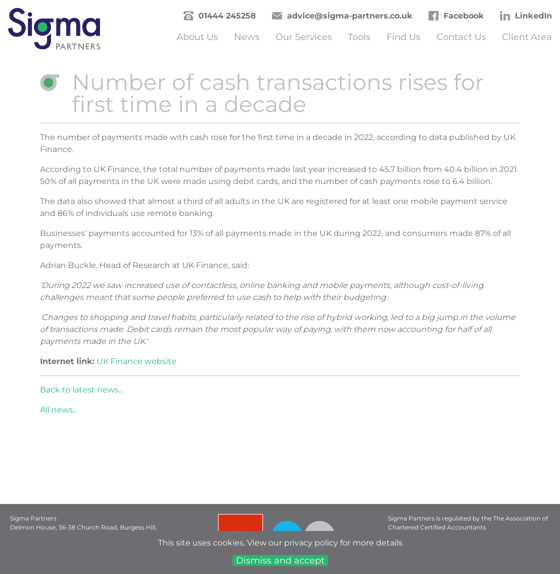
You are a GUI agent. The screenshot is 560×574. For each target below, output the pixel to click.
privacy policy (311, 543)
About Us (197, 37)
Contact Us (461, 37)
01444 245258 (227, 15)
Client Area (527, 37)
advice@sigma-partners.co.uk (349, 15)
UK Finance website (136, 361)
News (247, 37)
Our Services (304, 37)
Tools (359, 37)
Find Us (403, 37)
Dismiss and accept (280, 560)
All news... (59, 409)
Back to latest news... (81, 389)
